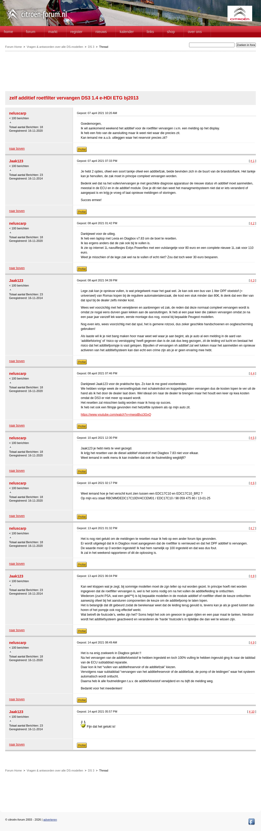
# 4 (253, 373)
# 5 (253, 437)
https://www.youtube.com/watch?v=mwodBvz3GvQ (116, 414)
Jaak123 (16, 161)
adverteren (50, 819)
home (8, 32)
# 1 (253, 160)
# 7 (253, 528)
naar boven (17, 148)
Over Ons (195, 32)
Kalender (127, 32)
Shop (171, 32)
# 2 (253, 223)
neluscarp (17, 113)
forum (30, 32)
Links (150, 32)
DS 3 (91, 46)
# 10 (251, 711)
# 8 (253, 575)
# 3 (253, 280)
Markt (52, 32)
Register (76, 32)
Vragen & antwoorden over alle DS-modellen (55, 46)
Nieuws (101, 32)
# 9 (253, 642)
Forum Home (13, 46)
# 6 (253, 482)
